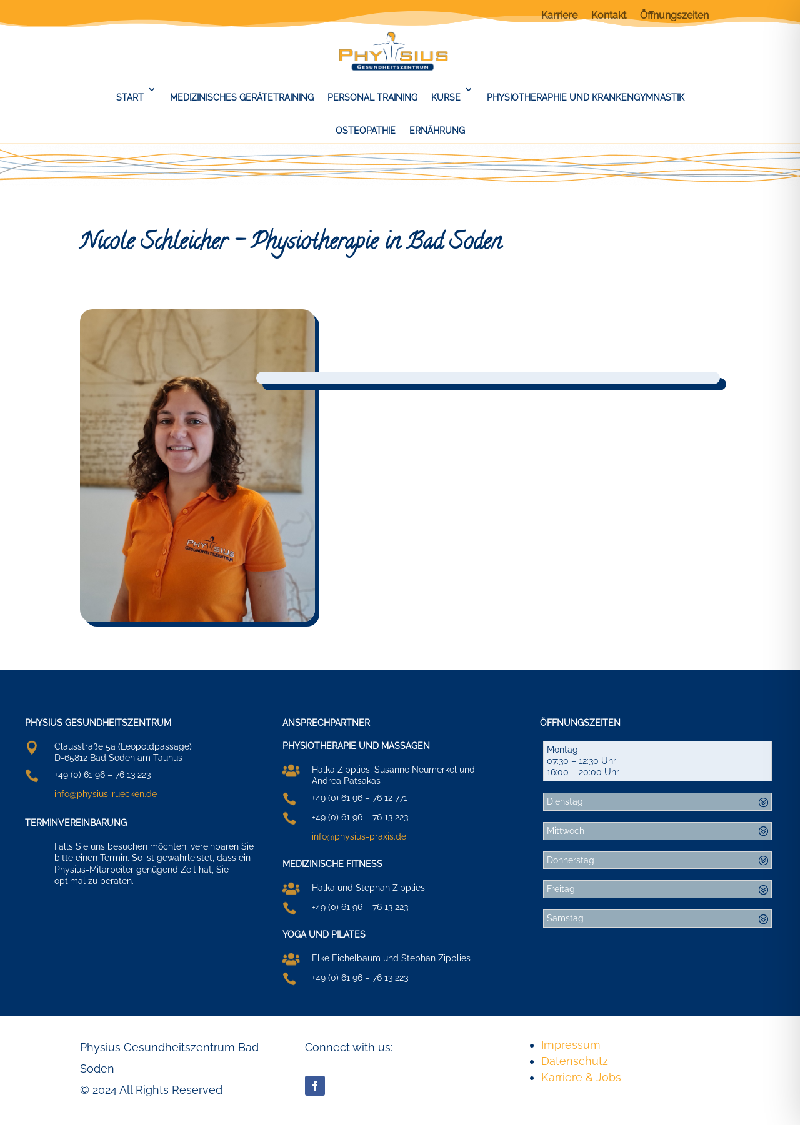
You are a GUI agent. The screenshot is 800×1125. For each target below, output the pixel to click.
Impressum (571, 1044)
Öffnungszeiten (674, 16)
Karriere (559, 16)
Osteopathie (366, 131)
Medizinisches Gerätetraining (242, 97)
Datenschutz (574, 1061)
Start (130, 97)
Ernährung (437, 131)
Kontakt (608, 16)
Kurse (446, 97)
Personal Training (373, 97)
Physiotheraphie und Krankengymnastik (585, 97)
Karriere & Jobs (581, 1077)
